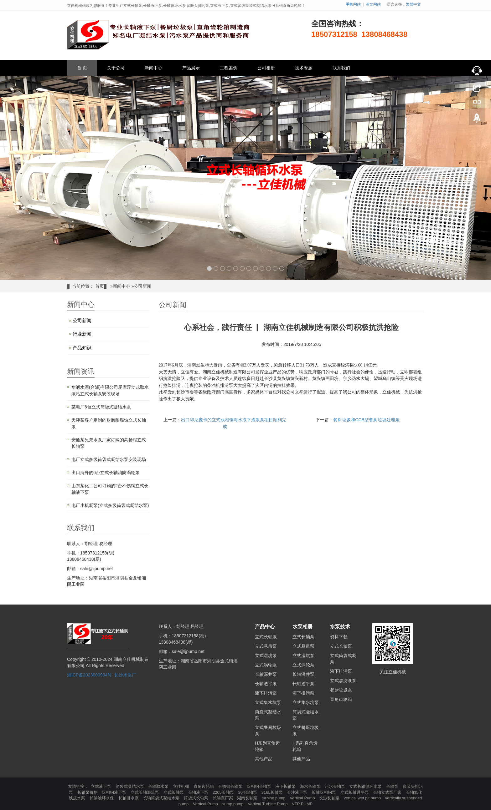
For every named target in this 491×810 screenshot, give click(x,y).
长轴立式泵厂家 (388, 792)
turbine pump (274, 798)
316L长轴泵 (272, 792)
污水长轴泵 (335, 786)
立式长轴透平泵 (355, 792)
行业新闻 (82, 334)
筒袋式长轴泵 (196, 798)
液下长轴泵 (286, 786)
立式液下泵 (101, 786)
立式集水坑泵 (268, 702)
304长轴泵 (248, 792)
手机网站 (353, 4)
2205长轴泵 (224, 792)
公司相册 (266, 67)
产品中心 (265, 626)
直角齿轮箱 (341, 699)
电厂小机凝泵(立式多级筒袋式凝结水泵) (110, 505)
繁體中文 (413, 4)
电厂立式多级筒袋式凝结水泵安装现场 (108, 459)
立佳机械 (181, 786)
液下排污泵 (266, 693)
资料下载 (339, 636)
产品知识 (82, 347)
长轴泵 (393, 786)
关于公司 (116, 67)
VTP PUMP (302, 804)
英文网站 (373, 4)
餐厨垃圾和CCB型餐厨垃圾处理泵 (366, 419)
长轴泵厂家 (223, 798)
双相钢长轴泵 (259, 786)
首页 (99, 286)
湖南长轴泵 (248, 798)
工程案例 (228, 67)
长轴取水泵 (159, 786)
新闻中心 (153, 67)
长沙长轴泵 (330, 798)
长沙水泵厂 (125, 674)
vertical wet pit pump (363, 798)
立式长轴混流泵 (145, 792)
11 (275, 268)
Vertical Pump (303, 798)
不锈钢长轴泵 (231, 786)
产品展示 (191, 67)
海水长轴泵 (311, 786)
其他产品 (263, 758)
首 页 (82, 67)
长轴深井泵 (266, 674)
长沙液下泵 (297, 792)
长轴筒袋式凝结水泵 (162, 798)
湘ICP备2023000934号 (89, 674)
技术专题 (304, 67)
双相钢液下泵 (114, 792)
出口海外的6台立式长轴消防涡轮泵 (105, 472)
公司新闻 (142, 286)
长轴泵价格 (88, 792)
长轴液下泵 (198, 792)
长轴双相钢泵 (324, 792)
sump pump (233, 804)
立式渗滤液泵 (343, 680)
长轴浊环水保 (102, 798)
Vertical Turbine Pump (268, 804)
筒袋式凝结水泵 (130, 786)
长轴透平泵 (266, 683)
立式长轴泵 (266, 636)
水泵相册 (302, 626)
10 (268, 268)
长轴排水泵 (129, 798)
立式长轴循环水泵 (366, 786)
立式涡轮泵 (266, 664)
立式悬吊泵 (266, 646)
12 (281, 268)
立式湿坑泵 (266, 655)
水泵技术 (340, 626)
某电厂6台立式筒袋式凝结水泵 (101, 406)
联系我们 (341, 67)
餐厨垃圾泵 (341, 689)
